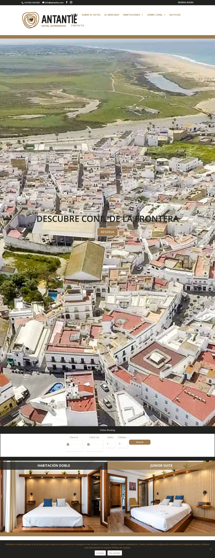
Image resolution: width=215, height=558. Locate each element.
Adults (110, 437)
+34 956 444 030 (32, 2)
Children (122, 437)
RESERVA (107, 235)
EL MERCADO (111, 15)
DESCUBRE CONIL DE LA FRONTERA (107, 222)
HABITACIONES (131, 15)
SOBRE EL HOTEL (91, 15)
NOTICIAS (175, 15)
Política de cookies (121, 547)
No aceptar (114, 553)
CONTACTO (77, 25)
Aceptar (100, 553)
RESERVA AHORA (186, 3)
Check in (74, 437)
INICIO (74, 15)
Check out (94, 437)
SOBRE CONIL (154, 15)
